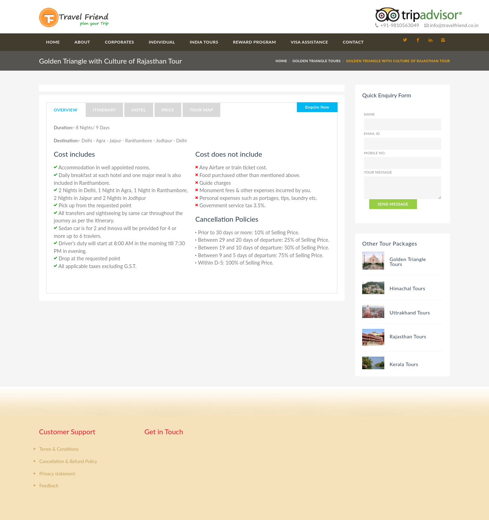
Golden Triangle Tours (317, 61)
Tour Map (201, 109)
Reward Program (254, 42)
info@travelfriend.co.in (451, 25)
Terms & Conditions (59, 449)
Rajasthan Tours (408, 336)
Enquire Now (317, 107)
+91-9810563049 (397, 25)
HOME (281, 61)
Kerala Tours (404, 364)
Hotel (138, 109)
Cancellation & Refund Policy (68, 461)
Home (53, 42)
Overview (65, 109)
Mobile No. (375, 153)
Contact (353, 42)
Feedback (48, 485)
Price (168, 109)
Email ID (372, 133)
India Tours (204, 42)
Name (369, 114)
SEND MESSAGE (393, 204)
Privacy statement (57, 473)
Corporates (119, 42)
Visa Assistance (309, 42)
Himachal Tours (407, 288)
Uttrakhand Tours (410, 313)
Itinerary (104, 109)
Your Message (378, 172)
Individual (162, 42)
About (82, 42)
